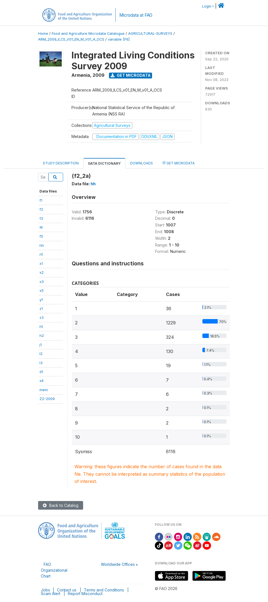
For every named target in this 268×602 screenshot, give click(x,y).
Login (206, 6)
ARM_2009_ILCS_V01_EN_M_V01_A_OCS (71, 39)
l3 (41, 363)
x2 (41, 272)
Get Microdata (131, 75)
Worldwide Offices (118, 564)
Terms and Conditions (104, 590)
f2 (41, 209)
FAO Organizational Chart (54, 570)
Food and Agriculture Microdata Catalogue (88, 33)
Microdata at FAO (135, 15)
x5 (41, 290)
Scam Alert (50, 593)
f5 (41, 236)
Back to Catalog (60, 505)
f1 (40, 200)
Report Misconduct (85, 593)
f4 (41, 227)
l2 (41, 353)
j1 (40, 344)
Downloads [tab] (141, 163)
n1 (41, 254)
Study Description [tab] (61, 163)
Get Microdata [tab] (178, 163)
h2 (41, 335)
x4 (41, 380)
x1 (41, 263)
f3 (41, 218)
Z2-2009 (47, 398)
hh (41, 245)
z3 (41, 317)
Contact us (66, 590)
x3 (41, 281)
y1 (41, 299)
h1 (41, 326)
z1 (41, 308)
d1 (41, 371)
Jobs (45, 590)
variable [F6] (119, 39)
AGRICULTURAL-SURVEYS (150, 33)
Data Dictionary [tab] (104, 163)
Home (43, 33)
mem (43, 390)
